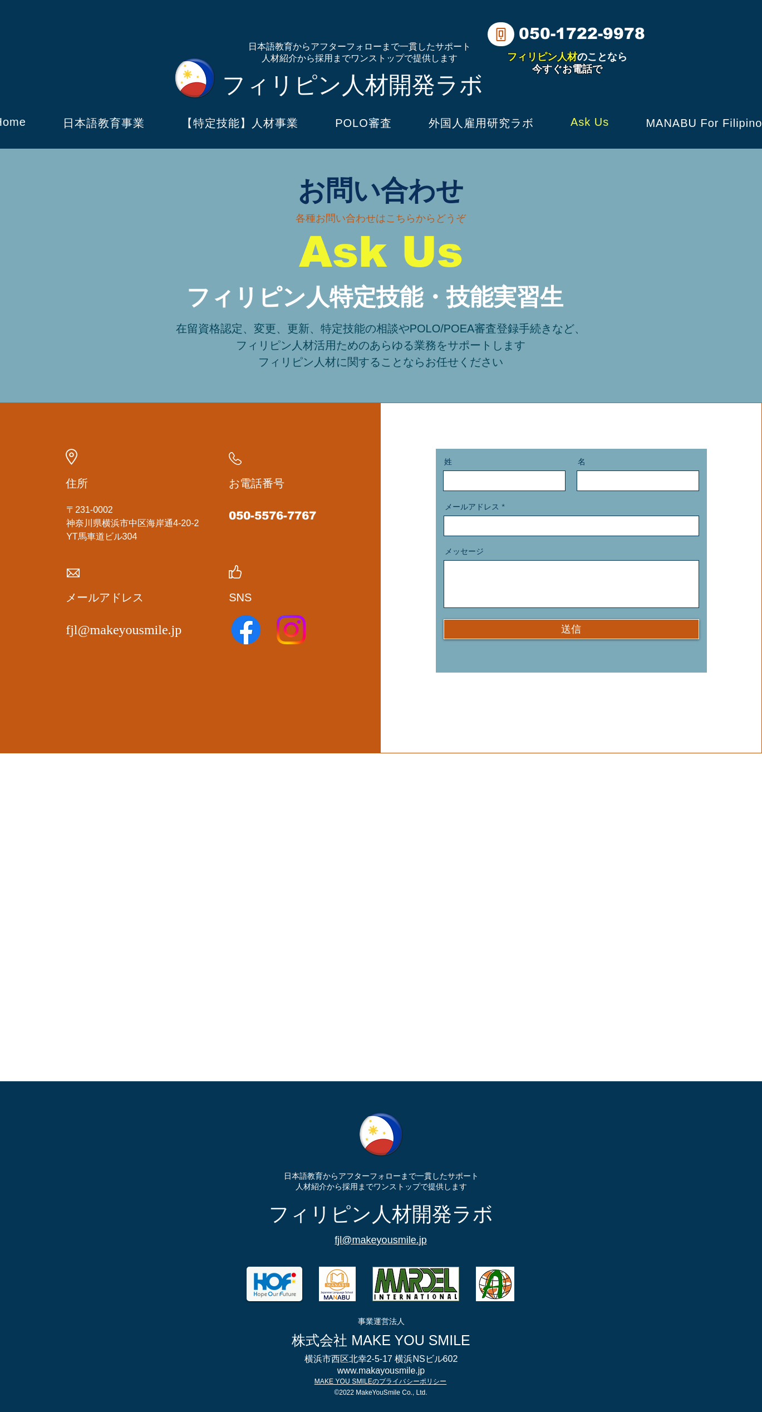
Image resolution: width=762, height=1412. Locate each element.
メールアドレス (472, 507)
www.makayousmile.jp (381, 1370)
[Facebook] (246, 629)
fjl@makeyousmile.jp (123, 629)
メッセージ (464, 551)
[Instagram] (291, 629)
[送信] (571, 629)
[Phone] (501, 34)
